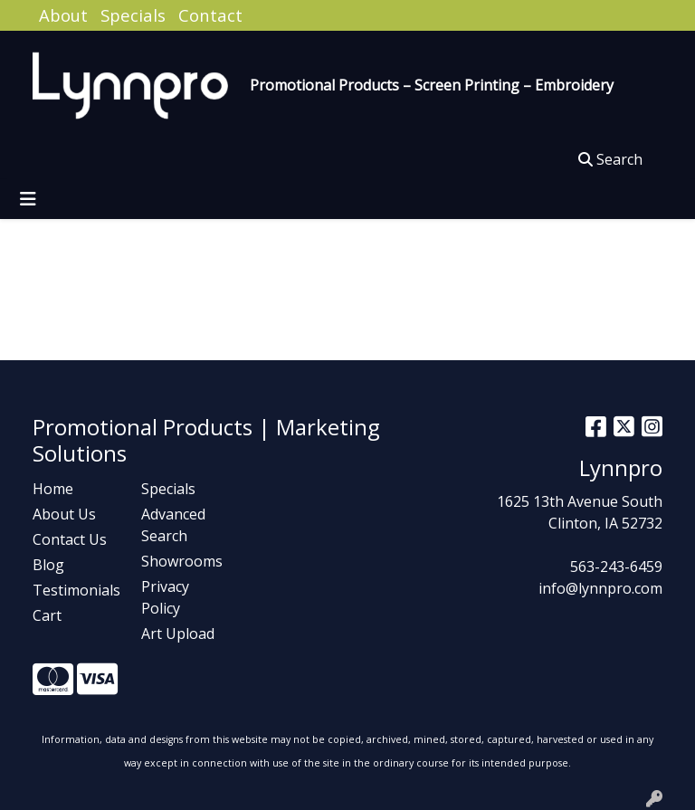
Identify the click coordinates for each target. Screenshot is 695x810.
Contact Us (70, 539)
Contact (210, 15)
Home (53, 489)
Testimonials (76, 590)
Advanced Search (173, 525)
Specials (133, 15)
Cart (47, 615)
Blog (48, 565)
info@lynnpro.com (600, 588)
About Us (64, 514)
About (63, 15)
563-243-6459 (616, 567)
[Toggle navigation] (28, 199)
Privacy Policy (165, 597)
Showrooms (182, 561)
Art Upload (177, 633)
